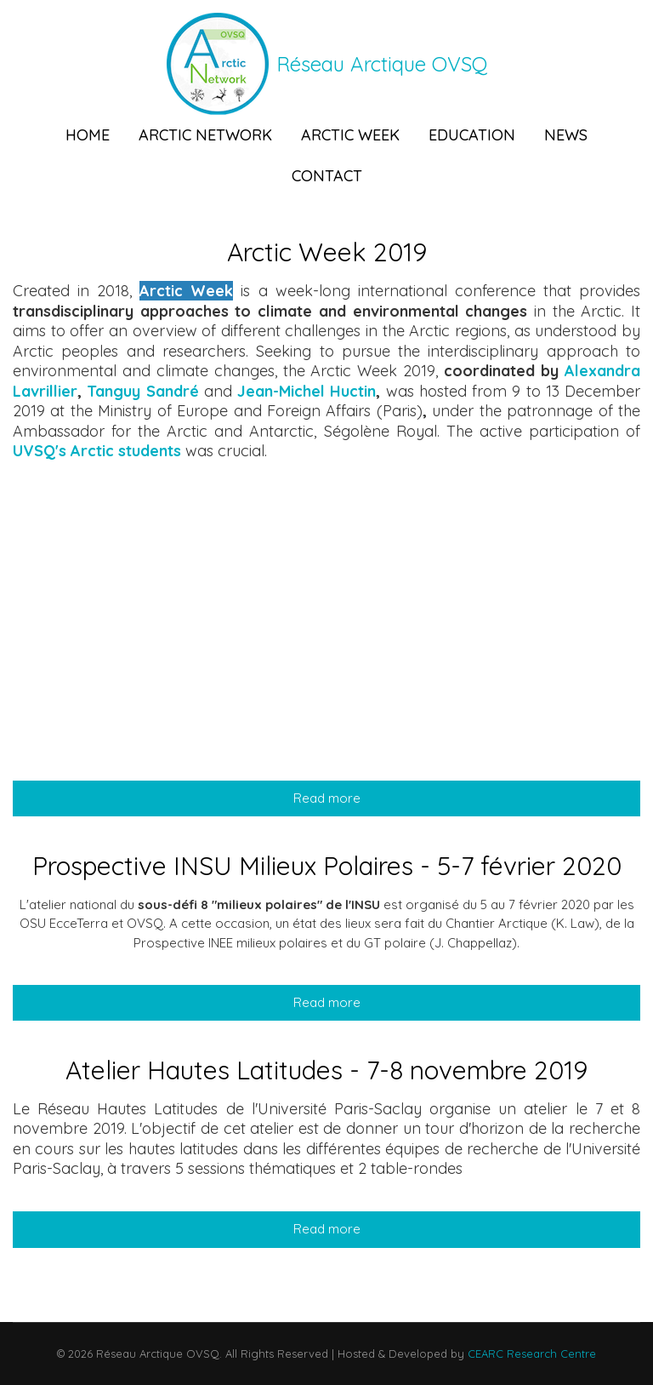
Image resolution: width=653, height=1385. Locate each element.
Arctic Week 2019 (327, 252)
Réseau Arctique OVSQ (381, 64)
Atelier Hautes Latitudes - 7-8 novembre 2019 (326, 1070)
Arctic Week (350, 135)
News (566, 135)
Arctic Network (205, 135)
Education (472, 135)
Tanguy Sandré (142, 391)
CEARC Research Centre (530, 1353)
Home (87, 135)
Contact (327, 176)
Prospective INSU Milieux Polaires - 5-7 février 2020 (327, 866)
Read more (397, 797)
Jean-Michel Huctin (306, 391)
